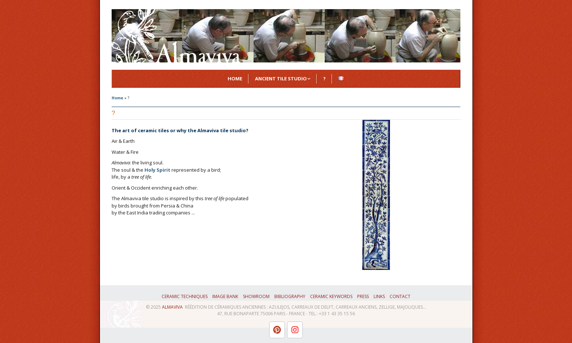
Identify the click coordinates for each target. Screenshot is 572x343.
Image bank (225, 296)
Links (379, 296)
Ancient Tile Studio (281, 78)
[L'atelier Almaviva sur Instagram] (295, 329)
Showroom (256, 296)
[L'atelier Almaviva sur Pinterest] (277, 329)
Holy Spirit (157, 170)
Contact (400, 296)
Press (363, 296)
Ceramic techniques (185, 296)
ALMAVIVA (172, 307)
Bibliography (289, 296)
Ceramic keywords (331, 296)
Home (235, 78)
